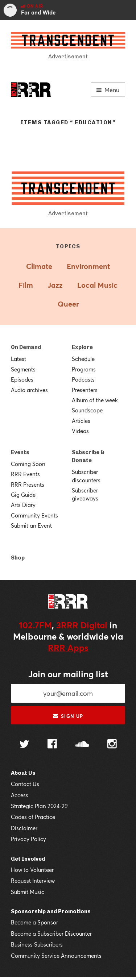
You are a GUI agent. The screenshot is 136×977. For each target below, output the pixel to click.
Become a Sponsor (34, 922)
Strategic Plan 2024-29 (39, 806)
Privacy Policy (28, 839)
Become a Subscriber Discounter (51, 933)
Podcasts (83, 379)
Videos (80, 431)
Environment (88, 266)
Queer (68, 304)
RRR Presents (27, 484)
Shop (18, 557)
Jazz (55, 285)
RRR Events (25, 474)
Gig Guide (23, 494)
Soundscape (87, 410)
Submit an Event (31, 525)
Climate (39, 266)
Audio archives (29, 390)
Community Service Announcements (56, 955)
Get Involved (28, 859)
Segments (23, 369)
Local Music (97, 285)
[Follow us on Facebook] (52, 745)
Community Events (34, 515)
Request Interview (33, 880)
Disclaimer (24, 828)
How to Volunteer (32, 869)
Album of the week (95, 400)
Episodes (22, 379)
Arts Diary (23, 504)
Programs (84, 369)
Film (25, 285)
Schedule (83, 358)
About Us (23, 773)
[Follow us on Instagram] (112, 745)
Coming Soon (28, 463)
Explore (82, 347)
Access (19, 795)
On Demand (26, 347)
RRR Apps (68, 647)
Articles (81, 420)
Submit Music (27, 891)
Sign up (68, 716)
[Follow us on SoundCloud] (82, 745)
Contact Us (25, 783)
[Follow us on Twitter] (24, 745)
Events (20, 452)
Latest (18, 358)
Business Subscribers (37, 944)
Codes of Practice (33, 816)
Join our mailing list (68, 674)
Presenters (85, 390)
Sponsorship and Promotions (51, 911)
